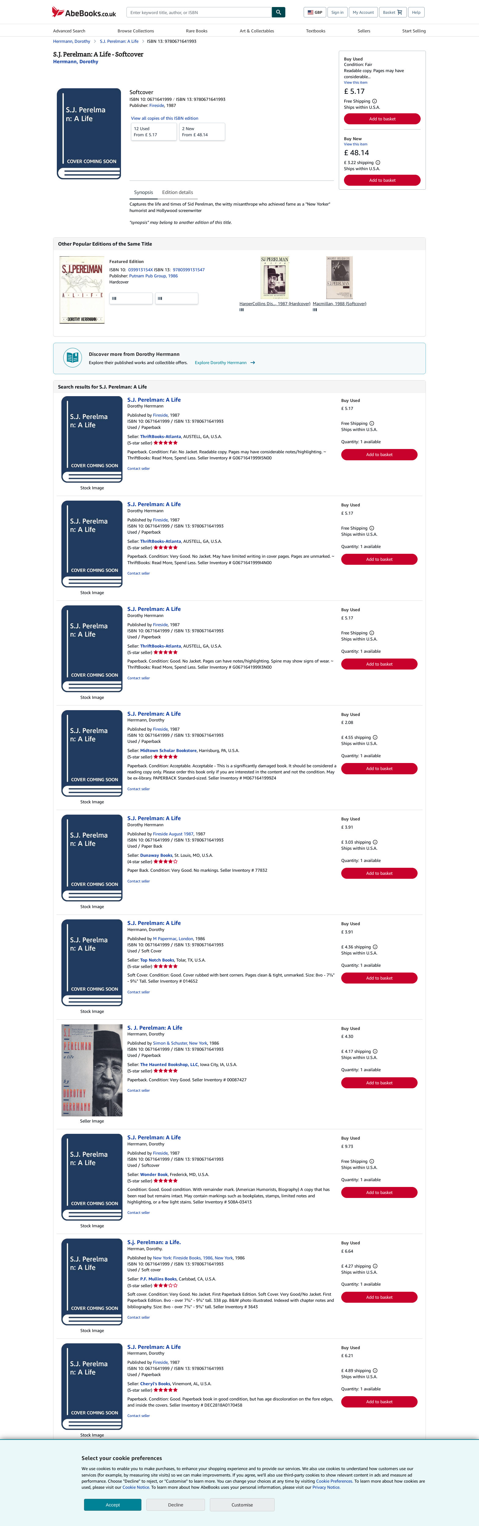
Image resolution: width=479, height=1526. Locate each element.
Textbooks (315, 30)
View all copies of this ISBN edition (164, 118)
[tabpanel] (232, 213)
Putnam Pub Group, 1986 (153, 275)
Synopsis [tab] (143, 192)
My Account (363, 12)
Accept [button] (113, 1504)
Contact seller (138, 468)
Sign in (337, 12)
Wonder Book (154, 1174)
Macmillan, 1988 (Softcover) (339, 303)
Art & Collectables (257, 30)
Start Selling (414, 30)
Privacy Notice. (326, 1487)
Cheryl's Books (155, 1383)
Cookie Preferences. (334, 1481)
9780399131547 (189, 269)
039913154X (141, 269)
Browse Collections (136, 30)
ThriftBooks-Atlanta (160, 436)
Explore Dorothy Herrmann (226, 363)
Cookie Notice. (136, 1487)
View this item (355, 82)
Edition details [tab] (177, 192)
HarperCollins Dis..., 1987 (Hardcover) (275, 303)
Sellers (364, 30)
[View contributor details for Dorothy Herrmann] (75, 61)
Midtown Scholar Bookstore (168, 750)
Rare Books (196, 30)
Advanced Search (69, 30)
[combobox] (199, 12)
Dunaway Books (156, 855)
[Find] (278, 12)
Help (416, 12)
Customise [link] (242, 1504)
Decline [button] (175, 1504)
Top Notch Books (157, 959)
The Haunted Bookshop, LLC (169, 1064)
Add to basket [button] (382, 118)
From (154, 131)
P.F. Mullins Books (158, 1278)
